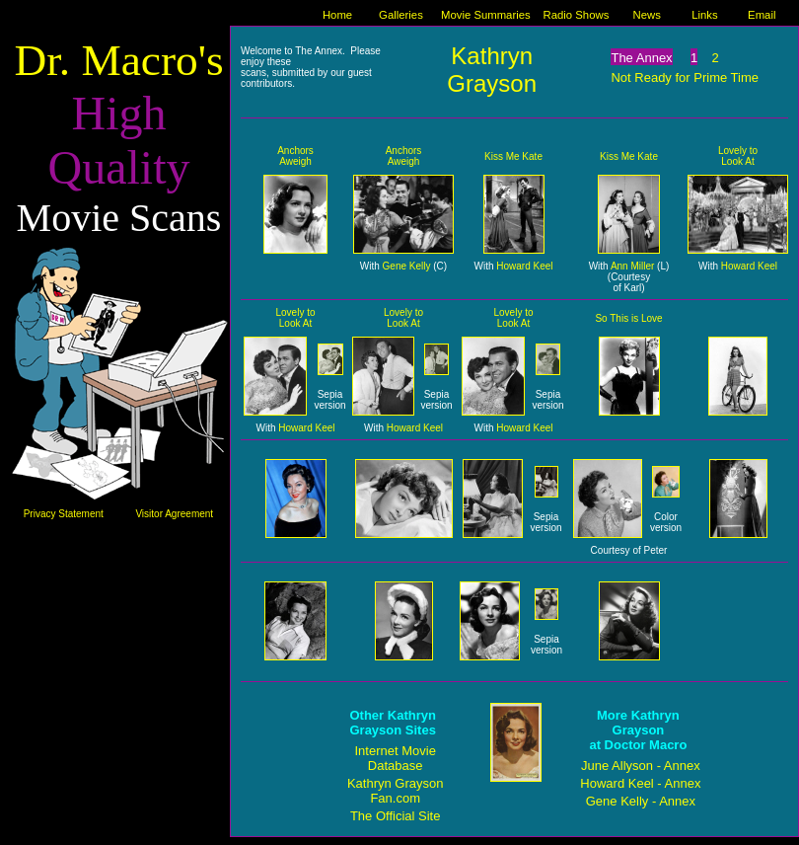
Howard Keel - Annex (640, 783)
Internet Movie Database (395, 758)
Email (761, 15)
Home (337, 15)
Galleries (401, 15)
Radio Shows (577, 15)
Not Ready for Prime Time (685, 77)
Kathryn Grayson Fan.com (395, 791)
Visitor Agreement (174, 513)
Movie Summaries (486, 15)
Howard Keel (524, 266)
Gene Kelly (407, 266)
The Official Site (395, 815)
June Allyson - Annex (640, 765)
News (647, 15)
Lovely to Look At (738, 156)
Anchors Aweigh (295, 156)
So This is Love (628, 318)
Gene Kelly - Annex (640, 801)
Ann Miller (632, 266)
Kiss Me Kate (513, 156)
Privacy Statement (64, 513)
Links (704, 15)
